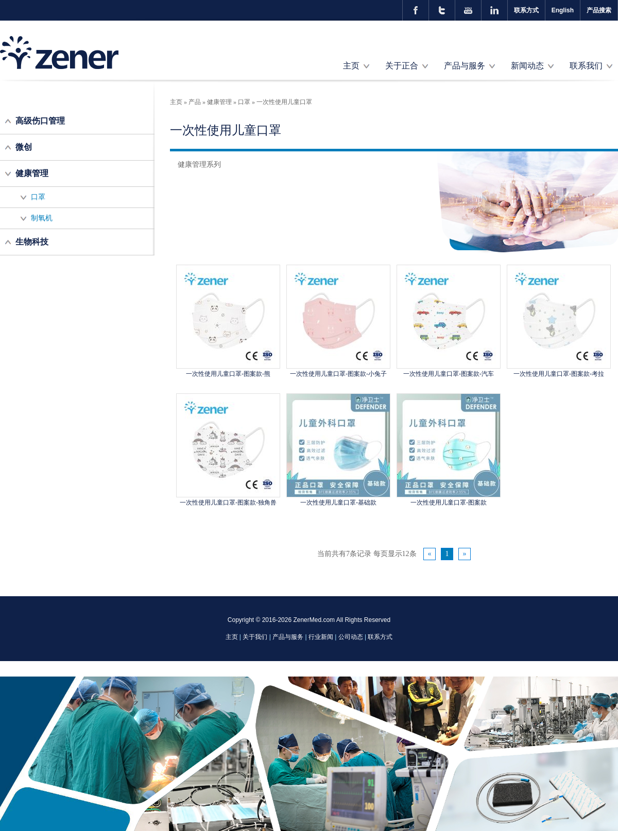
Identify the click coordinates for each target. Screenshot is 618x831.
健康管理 (31, 173)
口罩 (38, 197)
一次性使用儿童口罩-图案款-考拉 (558, 373)
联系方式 (526, 10)
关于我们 (255, 636)
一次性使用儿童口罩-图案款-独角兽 (228, 502)
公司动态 (350, 636)
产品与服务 (464, 65)
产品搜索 (599, 10)
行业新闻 (320, 636)
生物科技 (31, 241)
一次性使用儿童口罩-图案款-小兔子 (338, 373)
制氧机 (42, 218)
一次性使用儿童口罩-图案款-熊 (228, 373)
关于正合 (401, 65)
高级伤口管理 (40, 120)
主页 (351, 65)
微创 (23, 147)
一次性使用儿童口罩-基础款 (338, 502)
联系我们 (586, 65)
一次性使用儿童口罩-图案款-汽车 (448, 373)
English (563, 10)
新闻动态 (527, 65)
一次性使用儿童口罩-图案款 (448, 502)
